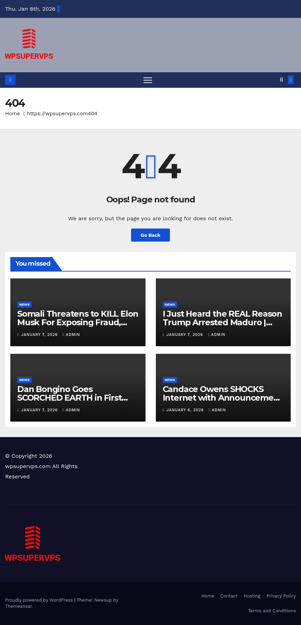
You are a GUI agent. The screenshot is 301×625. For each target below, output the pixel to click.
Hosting (252, 595)
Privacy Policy (281, 595)
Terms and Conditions (272, 610)
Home (12, 113)
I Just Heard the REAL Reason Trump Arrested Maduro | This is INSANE (222, 322)
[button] (281, 79)
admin (71, 334)
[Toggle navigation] (147, 80)
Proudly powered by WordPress (39, 600)
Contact (229, 595)
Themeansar (18, 606)
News (24, 304)
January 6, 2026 (185, 410)
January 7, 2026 (40, 334)
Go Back (150, 235)
